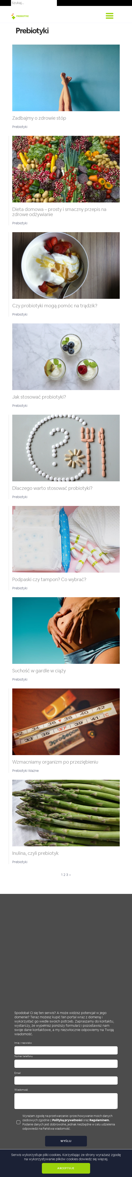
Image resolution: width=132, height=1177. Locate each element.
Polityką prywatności (67, 1120)
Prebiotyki (19, 127)
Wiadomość (21, 1089)
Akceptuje (65, 1168)
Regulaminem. (99, 1120)
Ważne (33, 770)
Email (17, 1073)
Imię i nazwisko (23, 1043)
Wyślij (66, 1141)
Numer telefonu (23, 1056)
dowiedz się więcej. (93, 1159)
